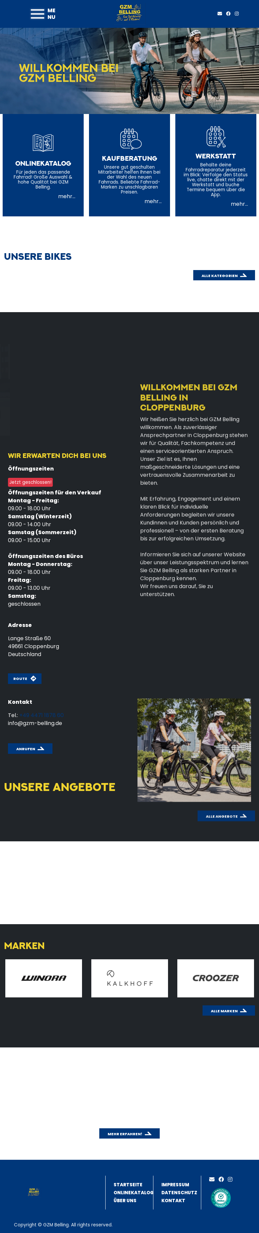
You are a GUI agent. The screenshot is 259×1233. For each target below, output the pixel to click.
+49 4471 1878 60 (41, 715)
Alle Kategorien (220, 275)
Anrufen (25, 749)
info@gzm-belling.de (35, 723)
